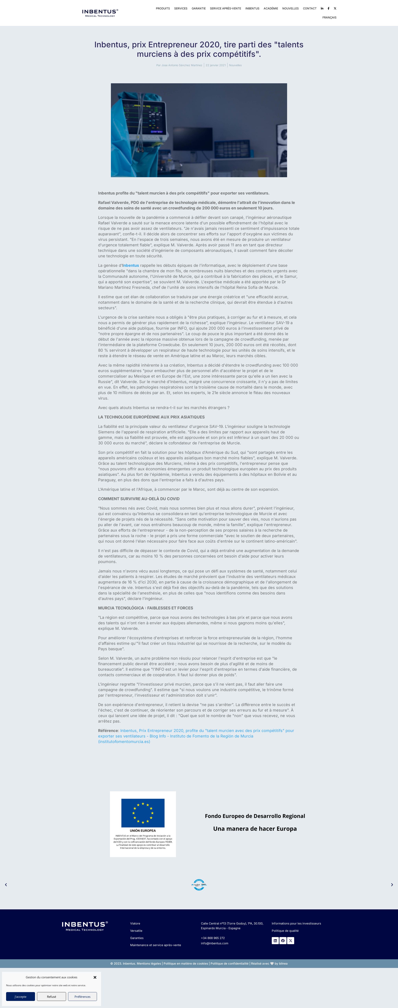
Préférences (82, 997)
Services (180, 8)
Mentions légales (149, 963)
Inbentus (252, 8)
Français (329, 17)
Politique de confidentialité (230, 963)
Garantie (199, 8)
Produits (163, 8)
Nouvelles (290, 8)
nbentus (131, 265)
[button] (95, 977)
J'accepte (20, 997)
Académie (271, 8)
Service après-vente (225, 8)
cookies (202, 963)
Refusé (51, 997)
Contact (310, 8)
